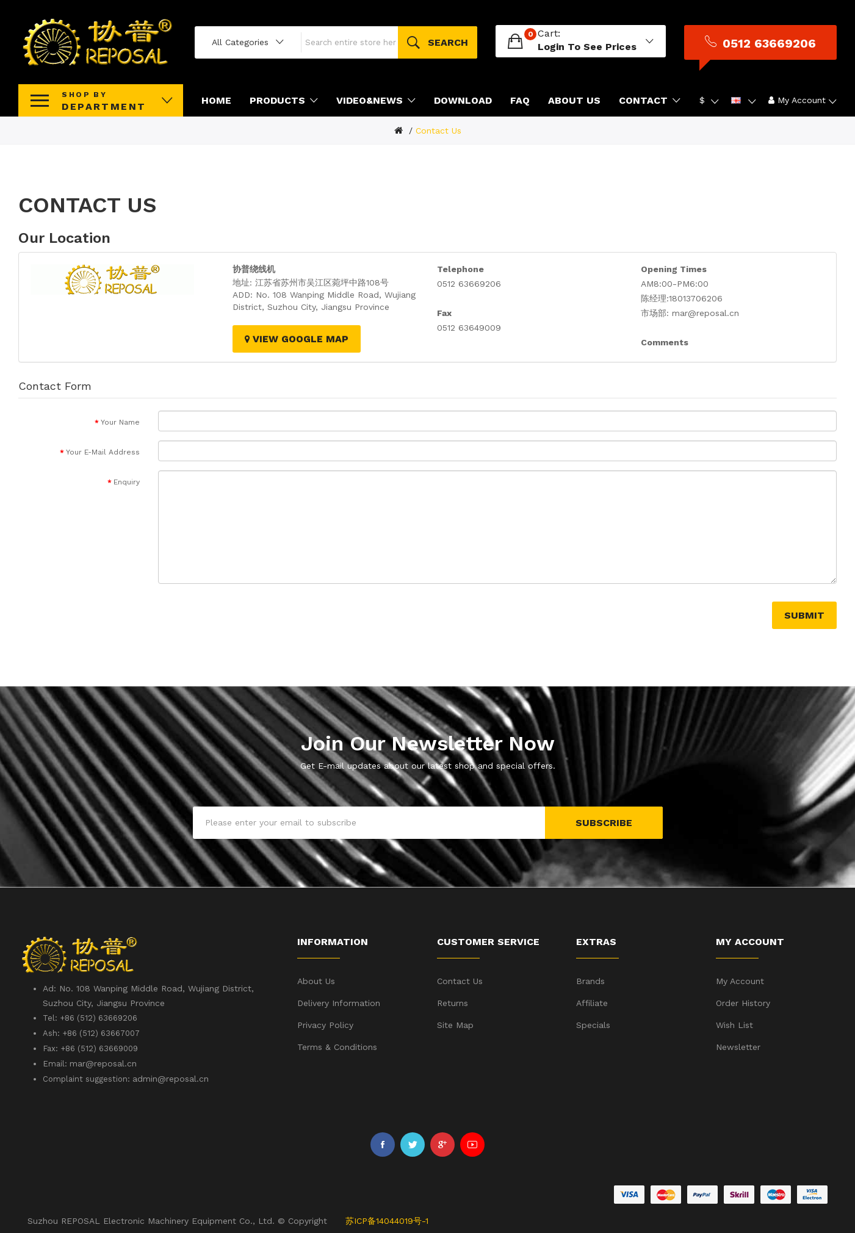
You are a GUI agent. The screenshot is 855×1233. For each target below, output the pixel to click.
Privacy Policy (325, 1023)
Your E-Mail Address (103, 450)
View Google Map (296, 337)
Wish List (734, 1023)
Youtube (472, 1143)
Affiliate (592, 1001)
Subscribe (603, 821)
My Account (740, 979)
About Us (316, 979)
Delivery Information (338, 1001)
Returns (452, 1001)
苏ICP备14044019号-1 (386, 1219)
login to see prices (587, 45)
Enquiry (127, 480)
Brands (590, 979)
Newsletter (738, 1045)
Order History (743, 1001)
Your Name (120, 420)
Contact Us (438, 129)
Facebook (382, 1143)
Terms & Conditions (337, 1045)
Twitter (412, 1143)
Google (442, 1143)
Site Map (455, 1023)
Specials (593, 1023)
